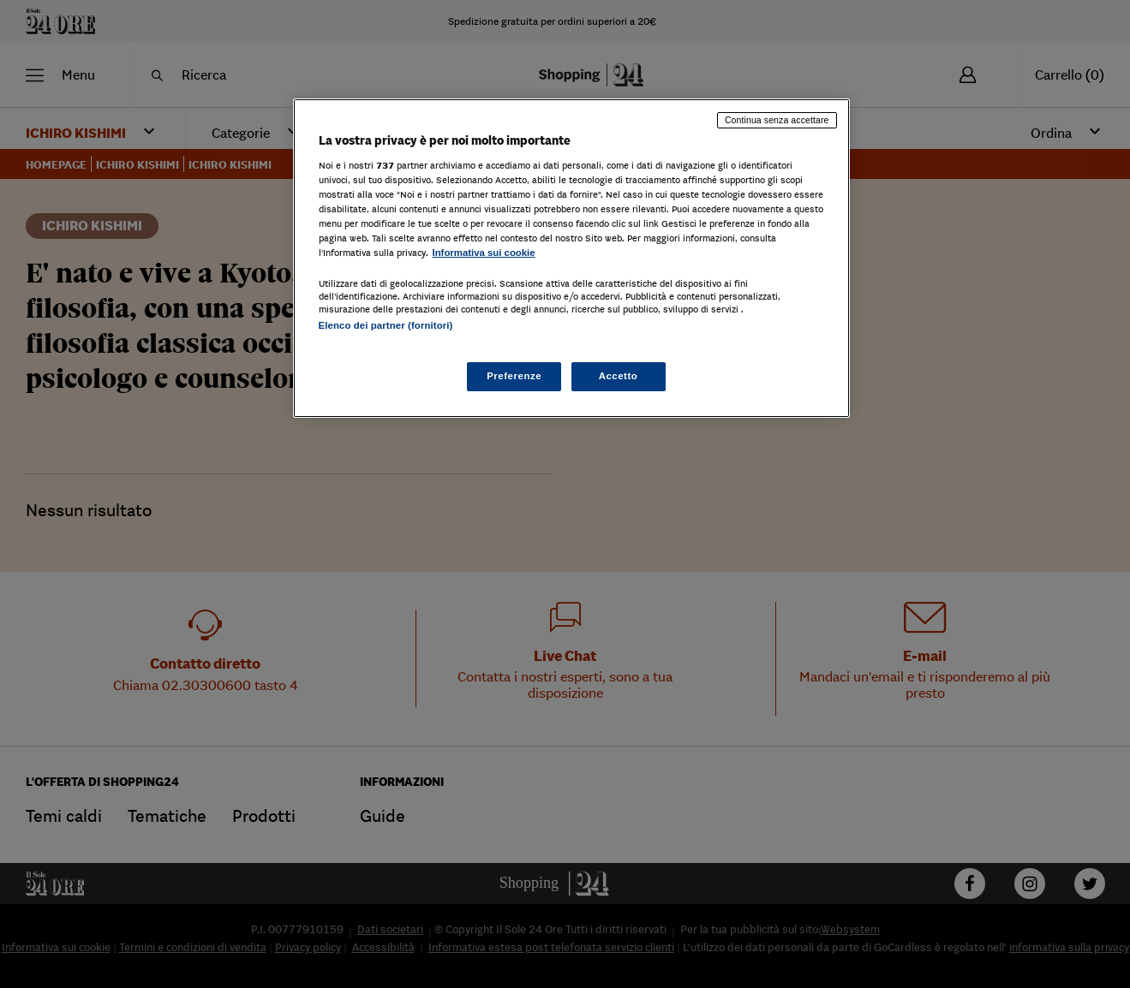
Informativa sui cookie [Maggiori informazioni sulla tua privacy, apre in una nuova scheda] (484, 252)
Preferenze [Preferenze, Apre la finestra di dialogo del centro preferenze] (514, 376)
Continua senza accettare (777, 120)
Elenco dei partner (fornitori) (386, 325)
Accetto (618, 376)
